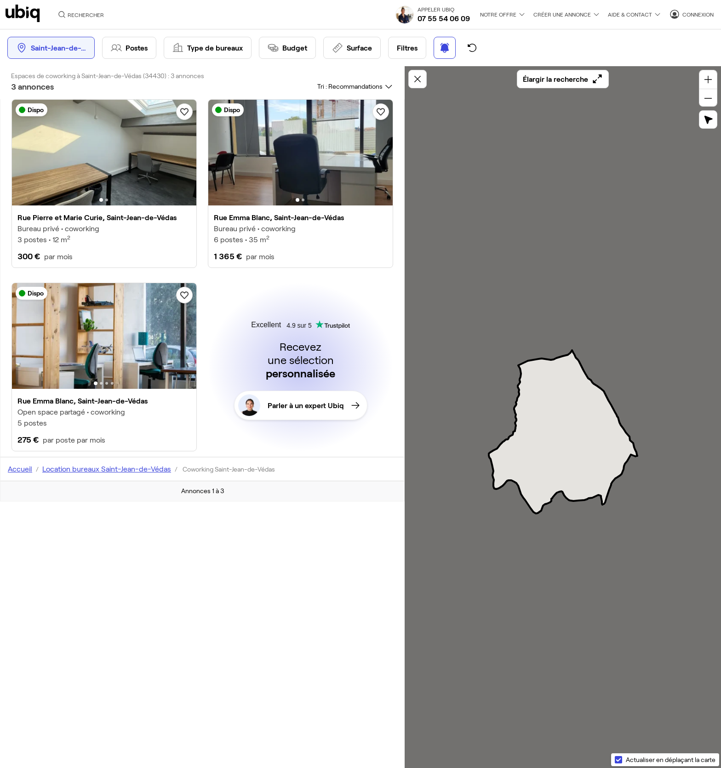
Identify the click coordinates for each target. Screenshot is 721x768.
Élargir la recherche (563, 79)
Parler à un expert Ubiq (299, 405)
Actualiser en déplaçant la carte (670, 759)
